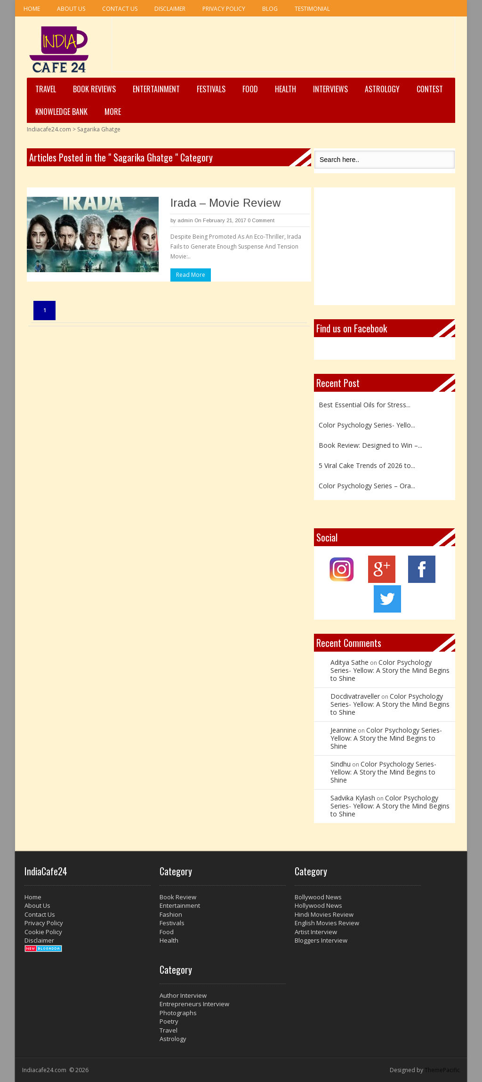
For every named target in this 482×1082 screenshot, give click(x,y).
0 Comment (261, 220)
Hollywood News (318, 905)
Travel (45, 89)
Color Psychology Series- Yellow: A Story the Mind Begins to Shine (390, 670)
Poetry (169, 1021)
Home (32, 9)
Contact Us (119, 9)
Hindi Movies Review (324, 914)
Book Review (178, 897)
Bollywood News (318, 897)
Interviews (330, 89)
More (112, 111)
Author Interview (183, 995)
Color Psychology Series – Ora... (367, 485)
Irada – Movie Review (225, 202)
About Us (71, 9)
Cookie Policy (43, 932)
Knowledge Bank (61, 111)
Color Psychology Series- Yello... (367, 424)
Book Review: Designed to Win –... (370, 445)
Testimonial (312, 9)
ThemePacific (442, 1070)
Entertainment (156, 89)
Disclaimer (169, 9)
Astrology (382, 89)
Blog (270, 9)
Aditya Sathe (349, 662)
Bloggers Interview (321, 940)
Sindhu (340, 763)
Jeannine (343, 730)
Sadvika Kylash (352, 797)
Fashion (171, 914)
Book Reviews (94, 89)
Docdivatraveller (355, 696)
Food (250, 89)
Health (285, 89)
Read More (190, 275)
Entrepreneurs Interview (194, 1004)
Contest (430, 89)
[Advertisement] (283, 47)
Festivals (211, 89)
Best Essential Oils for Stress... (364, 404)
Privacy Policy (223, 9)
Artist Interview (316, 932)
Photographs (178, 1013)
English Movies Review (327, 923)
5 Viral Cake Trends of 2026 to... (367, 465)
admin (185, 220)
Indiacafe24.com (49, 129)
